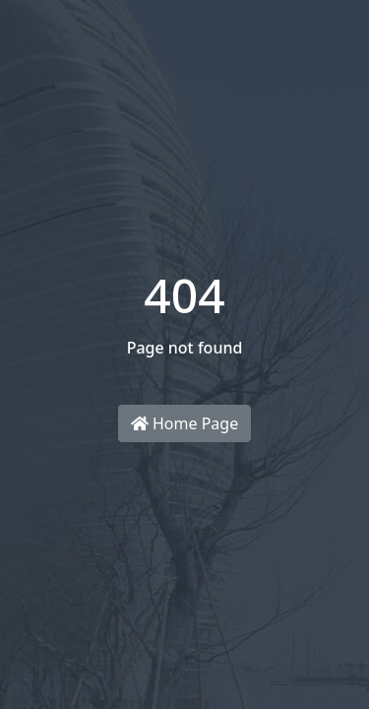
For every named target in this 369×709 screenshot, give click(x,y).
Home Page (184, 423)
